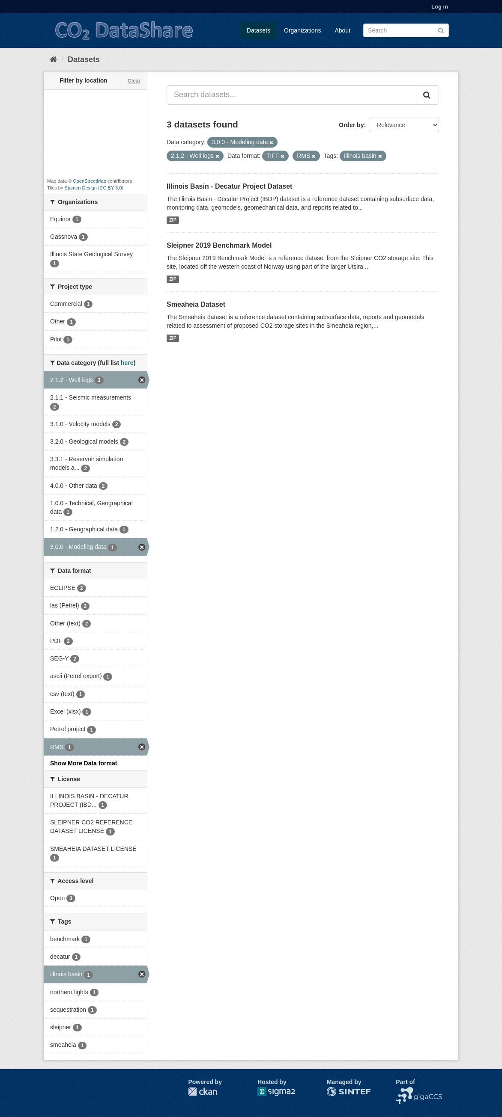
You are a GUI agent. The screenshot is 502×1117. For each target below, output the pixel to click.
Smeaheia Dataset (196, 304)
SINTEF (337, 1091)
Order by (351, 124)
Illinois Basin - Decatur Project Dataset (229, 186)
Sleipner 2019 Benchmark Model (219, 245)
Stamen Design (81, 187)
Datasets (258, 30)
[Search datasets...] (291, 95)
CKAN (202, 1091)
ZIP (172, 219)
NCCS (404, 1091)
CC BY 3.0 (111, 187)
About (342, 30)
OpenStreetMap (89, 181)
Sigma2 (283, 1091)
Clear (134, 81)
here (127, 362)
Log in (439, 6)
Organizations (302, 30)
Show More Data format (83, 763)
